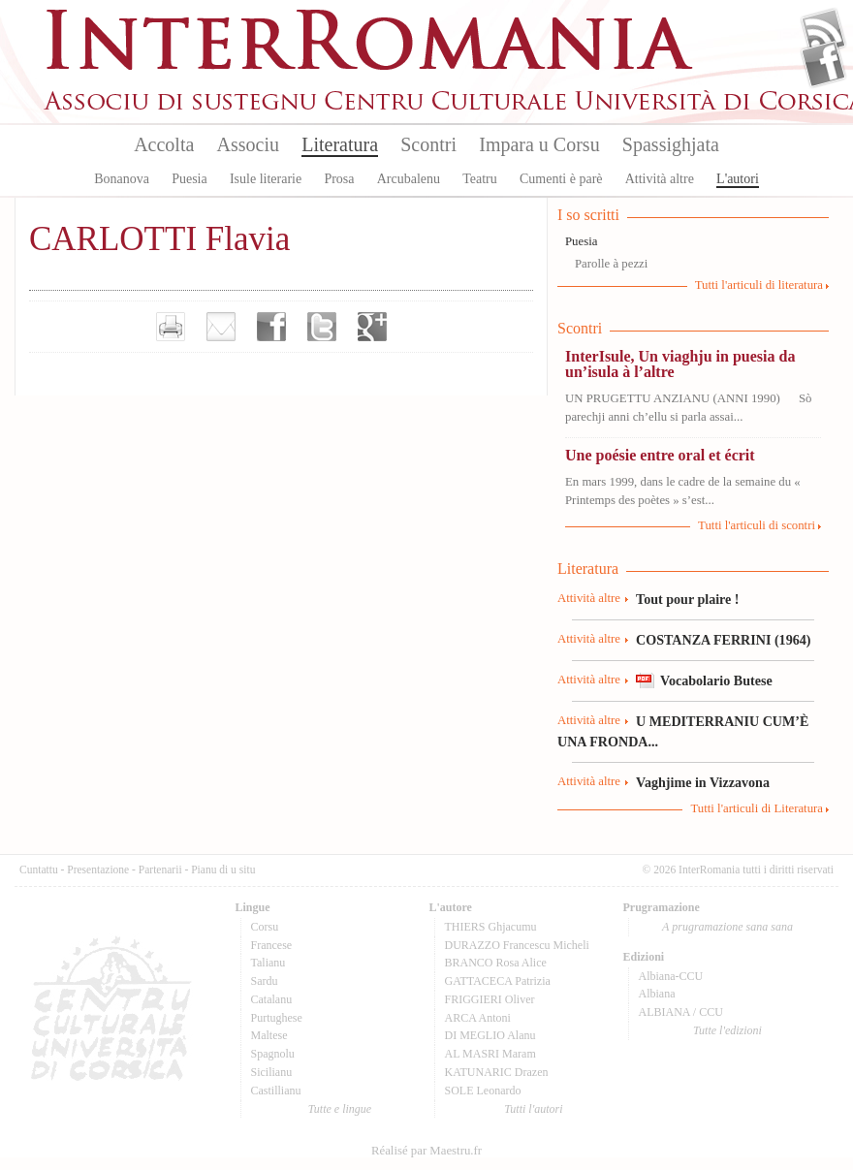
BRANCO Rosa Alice (496, 962)
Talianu (268, 962)
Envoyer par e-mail (221, 326)
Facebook (823, 64)
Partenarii (160, 869)
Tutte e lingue (339, 1109)
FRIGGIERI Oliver (490, 999)
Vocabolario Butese (716, 680)
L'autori (737, 179)
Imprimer (170, 326)
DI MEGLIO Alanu (490, 1035)
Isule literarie (265, 179)
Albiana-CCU (671, 976)
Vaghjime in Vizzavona (703, 782)
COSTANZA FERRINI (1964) (723, 640)
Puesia (189, 179)
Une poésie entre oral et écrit (660, 455)
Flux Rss (823, 32)
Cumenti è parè (561, 179)
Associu (248, 144)
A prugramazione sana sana (727, 926)
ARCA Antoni (478, 1018)
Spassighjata (670, 144)
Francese (272, 945)
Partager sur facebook (271, 326)
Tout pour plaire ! (688, 599)
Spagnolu (273, 1053)
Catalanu (272, 999)
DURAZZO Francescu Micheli (517, 945)
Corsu (265, 926)
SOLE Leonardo (483, 1090)
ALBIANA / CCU (681, 1012)
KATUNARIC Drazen (497, 1072)
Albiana (657, 993)
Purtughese (276, 1018)
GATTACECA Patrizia (498, 981)
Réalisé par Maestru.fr (426, 1150)
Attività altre (659, 179)
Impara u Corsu (539, 144)
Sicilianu (272, 1072)
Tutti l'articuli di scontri (756, 525)
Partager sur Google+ (372, 326)
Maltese (269, 1035)
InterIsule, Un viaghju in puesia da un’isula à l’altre (680, 364)
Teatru (479, 179)
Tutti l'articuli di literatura (759, 285)
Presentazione (98, 869)
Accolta (164, 144)
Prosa (339, 179)
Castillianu (276, 1090)
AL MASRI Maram (490, 1053)
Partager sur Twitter (321, 326)
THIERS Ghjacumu (491, 926)
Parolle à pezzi (611, 263)
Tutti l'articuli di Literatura (756, 808)
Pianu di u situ (223, 869)
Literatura (339, 144)
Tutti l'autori (533, 1109)
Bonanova (121, 179)
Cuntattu (38, 869)
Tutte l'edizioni (727, 1030)
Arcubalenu (408, 179)
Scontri (428, 144)
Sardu (264, 981)
